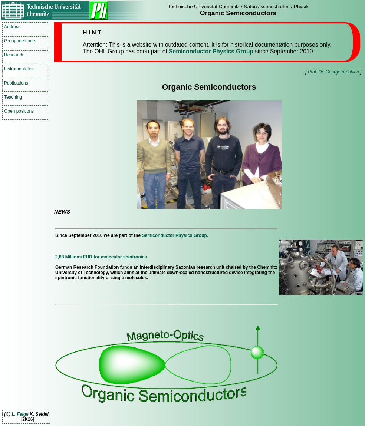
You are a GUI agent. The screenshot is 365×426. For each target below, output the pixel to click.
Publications (16, 83)
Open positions (19, 111)
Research (13, 54)
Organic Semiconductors (238, 13)
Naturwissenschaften (267, 6)
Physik (301, 6)
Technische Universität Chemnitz (204, 6)
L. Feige (19, 414)
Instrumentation (19, 69)
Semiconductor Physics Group (211, 51)
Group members (20, 40)
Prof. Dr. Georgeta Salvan (333, 72)
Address (12, 26)
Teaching (13, 97)
